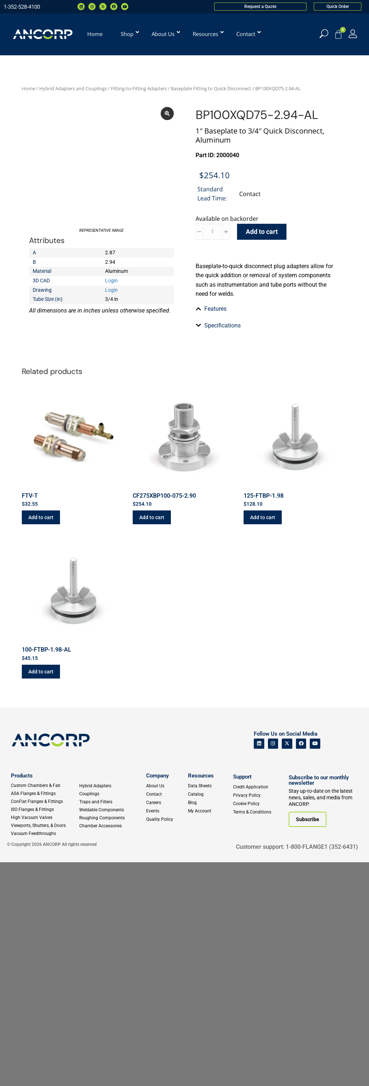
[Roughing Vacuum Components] (111, 1041)
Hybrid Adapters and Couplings (73, 88)
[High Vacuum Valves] (45, 1041)
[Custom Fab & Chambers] (45, 1009)
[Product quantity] (212, 232)
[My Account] (352, 33)
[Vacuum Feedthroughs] (45, 1057)
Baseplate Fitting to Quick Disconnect (211, 88)
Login (111, 325)
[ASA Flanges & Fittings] (45, 1017)
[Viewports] (45, 1049)
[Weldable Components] (111, 1033)
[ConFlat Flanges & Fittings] (45, 1025)
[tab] (268, 432)
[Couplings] (111, 1017)
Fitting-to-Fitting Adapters (139, 88)
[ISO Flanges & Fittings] (45, 1033)
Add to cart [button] (40, 741)
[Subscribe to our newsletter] (307, 1043)
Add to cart (262, 231)
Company (157, 999)
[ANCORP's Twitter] (287, 967)
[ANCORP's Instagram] (273, 967)
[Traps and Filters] (111, 1025)
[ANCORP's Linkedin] (259, 967)
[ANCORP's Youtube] (315, 967)
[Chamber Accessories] (111, 1049)
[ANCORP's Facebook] (301, 967)
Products (22, 999)
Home (28, 88)
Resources (201, 999)
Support (242, 1000)
